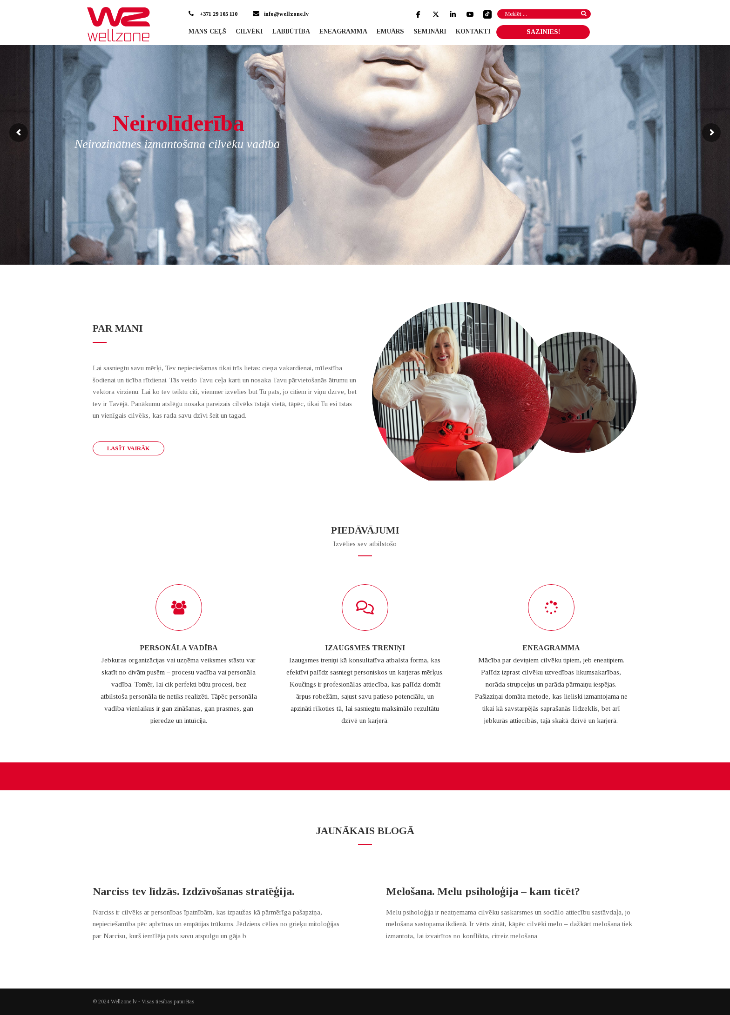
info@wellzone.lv (286, 14)
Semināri (429, 31)
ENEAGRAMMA (551, 648)
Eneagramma (343, 31)
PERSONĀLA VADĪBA (179, 648)
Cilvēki (249, 31)
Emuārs (390, 31)
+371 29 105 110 (217, 14)
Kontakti (473, 31)
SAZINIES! (543, 31)
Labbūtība (291, 31)
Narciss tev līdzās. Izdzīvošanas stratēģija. (193, 891)
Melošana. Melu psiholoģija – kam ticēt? (483, 891)
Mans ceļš (207, 31)
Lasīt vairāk (128, 448)
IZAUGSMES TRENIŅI (365, 648)
